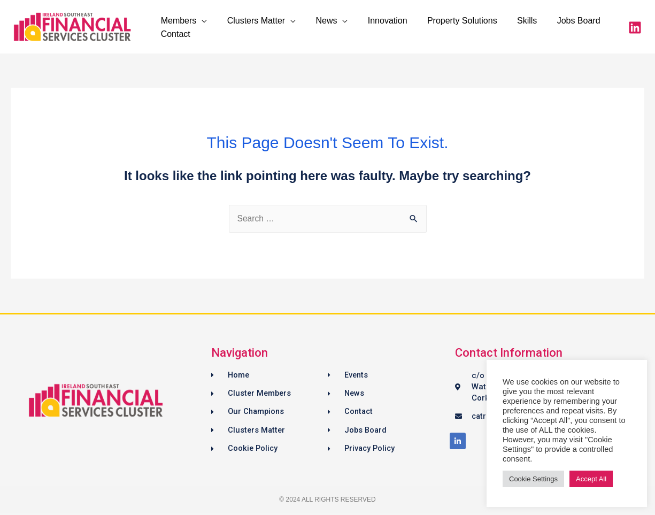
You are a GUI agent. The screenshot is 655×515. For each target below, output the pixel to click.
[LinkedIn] (635, 27)
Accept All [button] (591, 479)
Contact (174, 34)
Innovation (377, 20)
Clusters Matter (252, 20)
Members (177, 20)
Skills (511, 20)
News (319, 20)
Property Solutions (449, 20)
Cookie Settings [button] (533, 479)
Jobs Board (560, 20)
